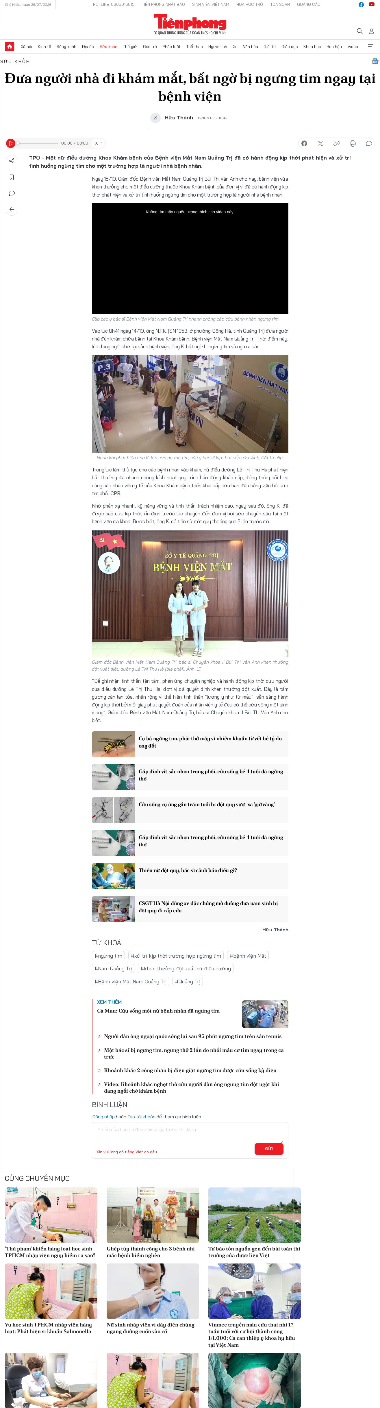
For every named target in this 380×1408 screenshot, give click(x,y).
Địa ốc (88, 46)
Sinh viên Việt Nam (210, 4)
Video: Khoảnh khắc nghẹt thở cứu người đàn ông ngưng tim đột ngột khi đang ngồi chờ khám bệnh (191, 1087)
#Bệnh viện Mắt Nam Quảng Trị (130, 981)
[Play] (10, 143)
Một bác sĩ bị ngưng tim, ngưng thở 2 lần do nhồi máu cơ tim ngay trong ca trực (194, 1053)
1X (96, 143)
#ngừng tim (108, 955)
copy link (336, 143)
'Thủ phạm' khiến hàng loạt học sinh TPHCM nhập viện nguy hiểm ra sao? (50, 1252)
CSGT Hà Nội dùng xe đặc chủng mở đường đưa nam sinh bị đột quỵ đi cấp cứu (208, 907)
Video (353, 46)
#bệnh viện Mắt (248, 955)
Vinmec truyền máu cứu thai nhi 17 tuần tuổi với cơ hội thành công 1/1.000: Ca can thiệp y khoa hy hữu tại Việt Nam (251, 1334)
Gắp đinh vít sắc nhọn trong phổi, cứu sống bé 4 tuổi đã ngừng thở (211, 775)
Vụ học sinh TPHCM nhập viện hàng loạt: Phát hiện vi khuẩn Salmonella (48, 1328)
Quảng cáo (308, 4)
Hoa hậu (334, 46)
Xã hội (26, 46)
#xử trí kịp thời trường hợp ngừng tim (176, 955)
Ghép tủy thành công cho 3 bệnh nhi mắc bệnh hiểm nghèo (151, 1252)
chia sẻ (304, 143)
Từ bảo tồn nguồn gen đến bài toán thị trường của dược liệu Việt (254, 1252)
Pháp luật (172, 46)
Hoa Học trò (249, 4)
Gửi (269, 1148)
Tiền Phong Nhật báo (163, 4)
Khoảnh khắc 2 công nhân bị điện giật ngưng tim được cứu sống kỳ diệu (190, 1070)
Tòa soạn (280, 4)
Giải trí (270, 46)
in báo (352, 143)
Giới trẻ (150, 46)
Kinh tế (44, 46)
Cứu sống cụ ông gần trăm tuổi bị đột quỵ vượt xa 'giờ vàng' (207, 804)
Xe (235, 46)
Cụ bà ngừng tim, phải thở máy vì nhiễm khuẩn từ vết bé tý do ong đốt (210, 742)
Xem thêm (370, 46)
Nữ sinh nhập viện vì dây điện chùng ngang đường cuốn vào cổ (150, 1328)
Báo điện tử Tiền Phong (190, 24)
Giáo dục (289, 46)
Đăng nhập (103, 1117)
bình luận (369, 143)
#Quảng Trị (187, 981)
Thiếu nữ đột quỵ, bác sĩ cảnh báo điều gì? (188, 870)
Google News (375, 61)
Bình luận (11, 193)
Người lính (217, 46)
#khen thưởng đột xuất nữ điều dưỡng (185, 968)
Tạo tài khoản (141, 1117)
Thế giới (130, 46)
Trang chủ (9, 46)
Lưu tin (11, 177)
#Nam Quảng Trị (113, 968)
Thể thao (194, 46)
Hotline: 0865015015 (114, 4)
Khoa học (312, 46)
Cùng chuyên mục (37, 1178)
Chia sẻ (11, 161)
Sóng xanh (66, 46)
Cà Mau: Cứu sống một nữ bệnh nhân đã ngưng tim (158, 1010)
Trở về (11, 209)
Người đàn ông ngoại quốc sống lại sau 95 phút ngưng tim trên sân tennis (193, 1036)
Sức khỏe (108, 46)
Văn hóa (250, 46)
